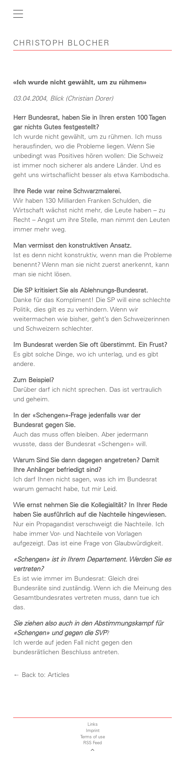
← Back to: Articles (41, 674)
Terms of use (92, 736)
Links (93, 724)
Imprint (92, 730)
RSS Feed (92, 742)
